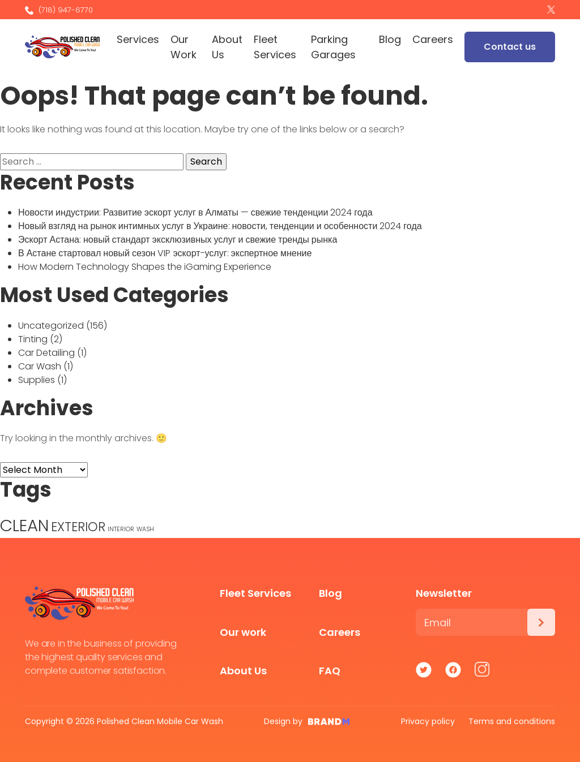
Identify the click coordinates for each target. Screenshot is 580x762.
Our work (243, 632)
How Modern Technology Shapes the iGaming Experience (144, 266)
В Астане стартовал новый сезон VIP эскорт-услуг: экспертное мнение (165, 253)
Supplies (36, 379)
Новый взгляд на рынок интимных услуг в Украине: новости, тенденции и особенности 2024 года (220, 226)
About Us (227, 47)
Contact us (510, 46)
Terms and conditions (511, 721)
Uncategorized (51, 325)
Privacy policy (428, 721)
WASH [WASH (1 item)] (145, 529)
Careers (432, 39)
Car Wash (39, 366)
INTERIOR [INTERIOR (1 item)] (121, 529)
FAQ (329, 671)
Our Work (183, 47)
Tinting (33, 339)
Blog (390, 39)
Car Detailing (46, 352)
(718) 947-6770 (59, 10)
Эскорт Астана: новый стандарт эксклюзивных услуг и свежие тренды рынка (177, 239)
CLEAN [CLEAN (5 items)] (24, 525)
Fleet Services (275, 47)
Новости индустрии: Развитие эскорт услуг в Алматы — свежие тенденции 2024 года (195, 212)
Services (138, 39)
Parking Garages (333, 47)
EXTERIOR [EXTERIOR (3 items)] (78, 527)
